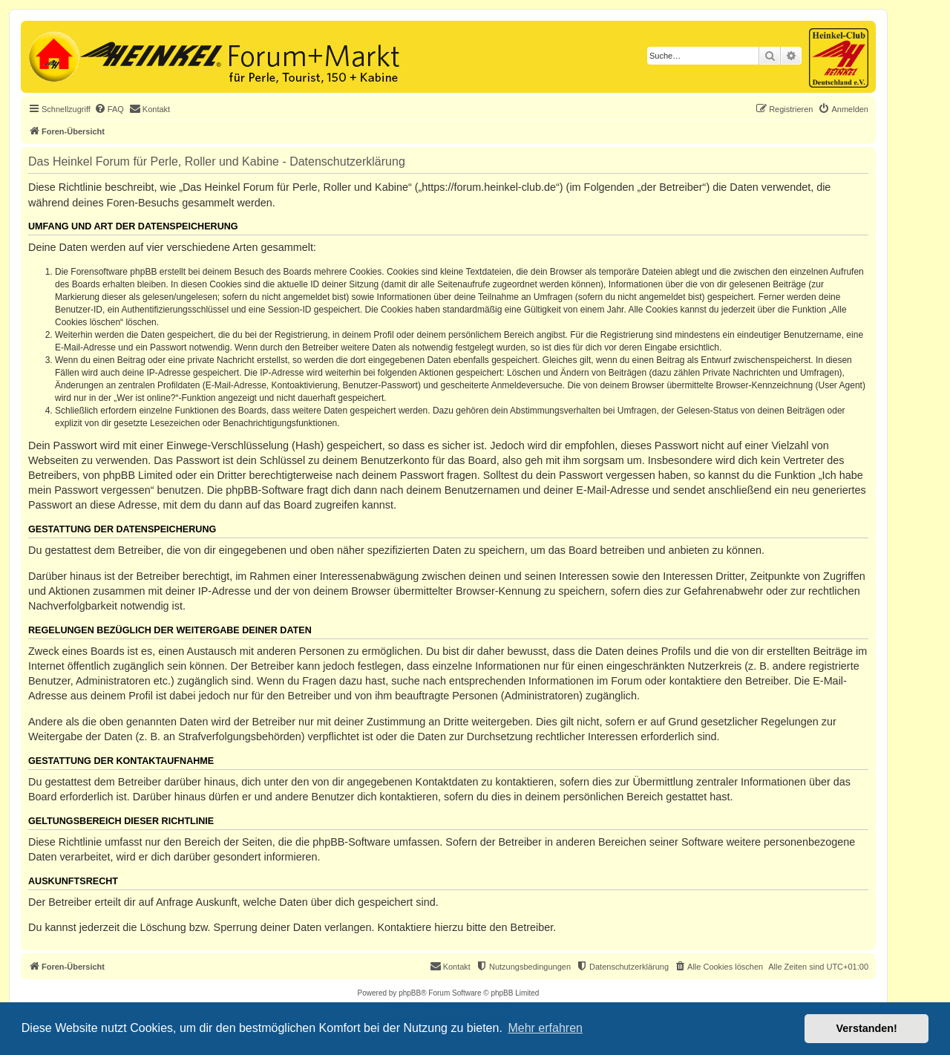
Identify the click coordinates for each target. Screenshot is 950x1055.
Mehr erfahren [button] (545, 1028)
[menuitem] (109, 109)
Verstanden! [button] (866, 1028)
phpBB (410, 993)
